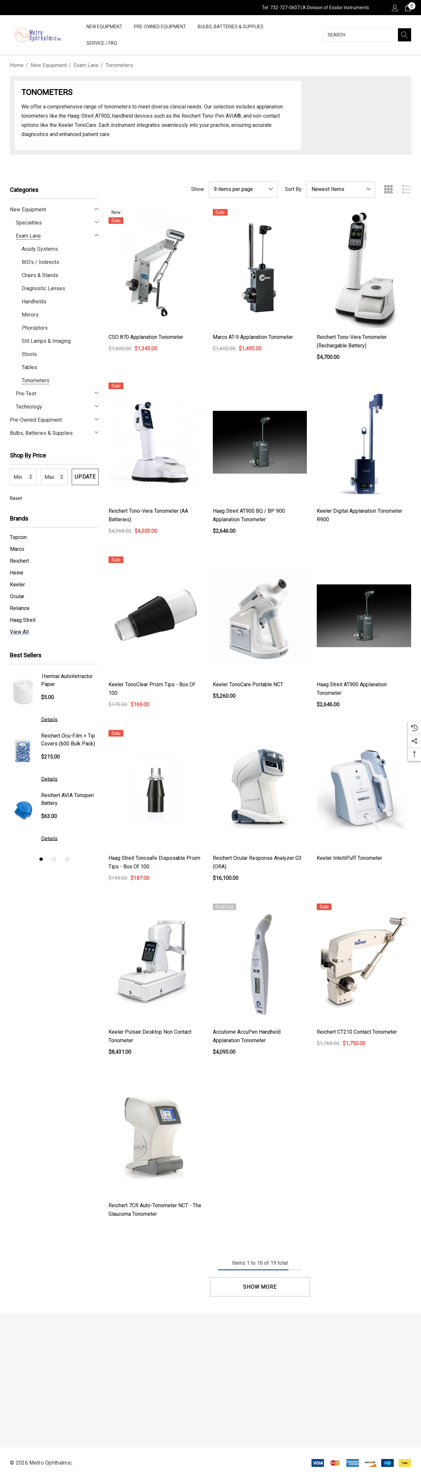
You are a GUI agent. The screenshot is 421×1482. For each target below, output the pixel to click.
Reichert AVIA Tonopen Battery (67, 799)
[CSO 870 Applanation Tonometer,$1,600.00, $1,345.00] (156, 268)
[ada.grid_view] (388, 189)
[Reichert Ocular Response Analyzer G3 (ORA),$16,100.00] (260, 789)
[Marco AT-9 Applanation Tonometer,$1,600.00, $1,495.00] (260, 268)
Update (85, 477)
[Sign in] (394, 7)
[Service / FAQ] (102, 43)
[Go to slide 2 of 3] (54, 859)
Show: (198, 189)
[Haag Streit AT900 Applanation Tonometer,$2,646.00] (364, 615)
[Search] (404, 34)
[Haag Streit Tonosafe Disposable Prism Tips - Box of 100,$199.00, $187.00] (156, 789)
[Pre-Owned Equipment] (160, 27)
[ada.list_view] (406, 189)
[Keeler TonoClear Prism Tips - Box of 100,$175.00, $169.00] (156, 615)
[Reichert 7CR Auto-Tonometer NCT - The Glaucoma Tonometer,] (156, 1136)
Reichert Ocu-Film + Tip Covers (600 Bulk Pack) (68, 740)
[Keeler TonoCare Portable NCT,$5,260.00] (260, 615)
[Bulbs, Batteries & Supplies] (230, 27)
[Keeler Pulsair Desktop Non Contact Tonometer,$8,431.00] (156, 963)
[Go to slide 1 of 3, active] (41, 859)
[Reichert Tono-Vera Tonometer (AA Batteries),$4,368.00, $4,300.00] (156, 442)
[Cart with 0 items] (407, 7)
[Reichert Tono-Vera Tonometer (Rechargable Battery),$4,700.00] (364, 268)
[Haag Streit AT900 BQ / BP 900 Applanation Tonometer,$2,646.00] (260, 442)
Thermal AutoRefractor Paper (67, 680)
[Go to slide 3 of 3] (67, 859)
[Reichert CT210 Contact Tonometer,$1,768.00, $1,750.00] (364, 963)
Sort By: (294, 189)
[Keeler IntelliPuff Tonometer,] (364, 789)
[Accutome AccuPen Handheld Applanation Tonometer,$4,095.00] (260, 963)
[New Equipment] (104, 27)
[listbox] (340, 189)
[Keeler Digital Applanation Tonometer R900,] (364, 442)
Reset (16, 498)
